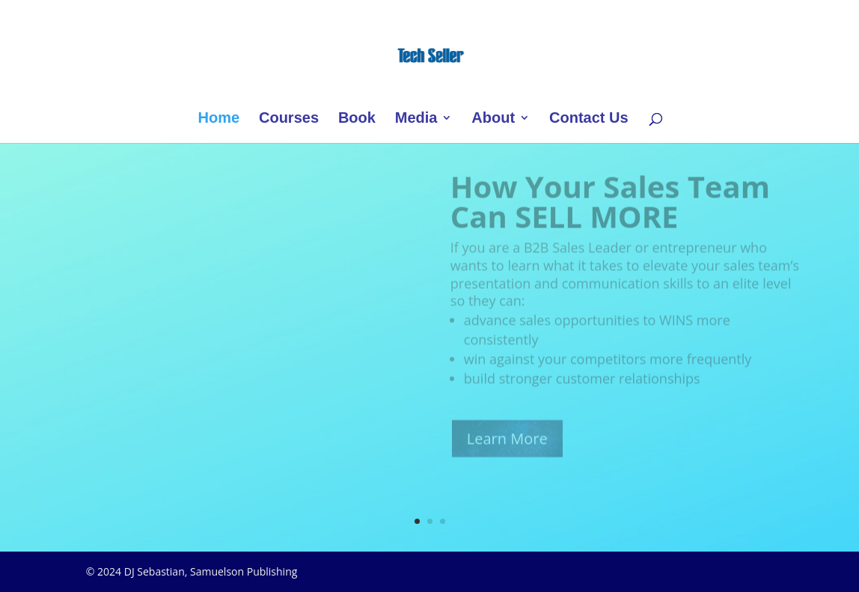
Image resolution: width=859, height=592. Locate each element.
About (493, 119)
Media (416, 119)
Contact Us (589, 119)
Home (219, 119)
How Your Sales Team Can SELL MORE (610, 207)
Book (357, 119)
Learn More (507, 446)
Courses (289, 119)
